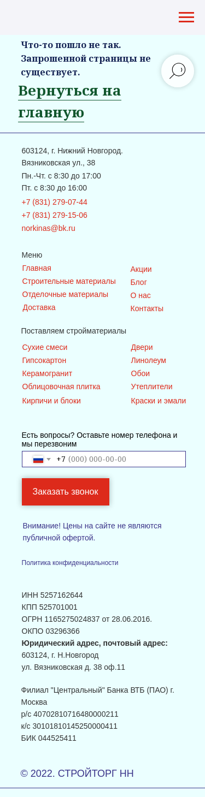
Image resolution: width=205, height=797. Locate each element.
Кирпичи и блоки (51, 400)
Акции (141, 269)
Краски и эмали (158, 400)
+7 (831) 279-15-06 (54, 215)
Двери (142, 347)
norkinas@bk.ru (48, 228)
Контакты (147, 308)
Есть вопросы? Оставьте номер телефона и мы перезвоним (100, 439)
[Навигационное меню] (186, 17)
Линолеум (148, 360)
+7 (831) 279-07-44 (54, 202)
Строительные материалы (69, 281)
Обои (140, 373)
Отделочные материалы (65, 294)
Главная (36, 268)
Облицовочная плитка (61, 386)
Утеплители (152, 386)
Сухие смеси (45, 347)
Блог (139, 282)
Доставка (39, 307)
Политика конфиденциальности (70, 563)
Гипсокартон (44, 360)
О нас (141, 295)
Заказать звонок (65, 491)
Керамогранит (47, 373)
